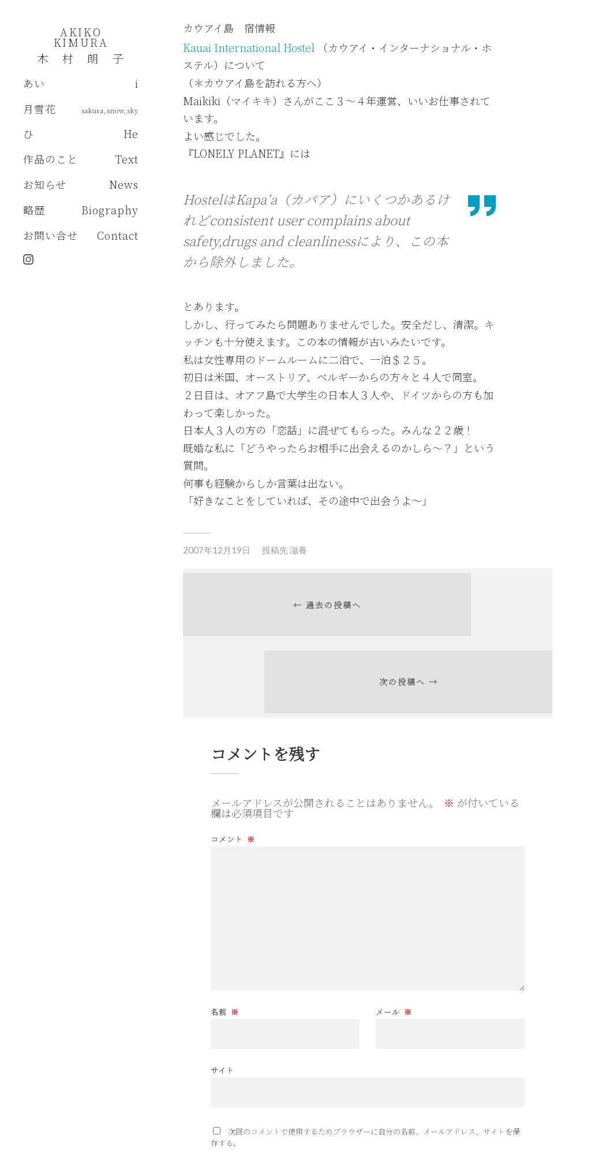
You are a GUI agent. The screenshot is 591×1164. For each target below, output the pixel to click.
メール (394, 954)
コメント (233, 781)
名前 (225, 954)
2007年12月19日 (216, 550)
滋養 (298, 550)
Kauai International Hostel (250, 47)
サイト (222, 1011)
